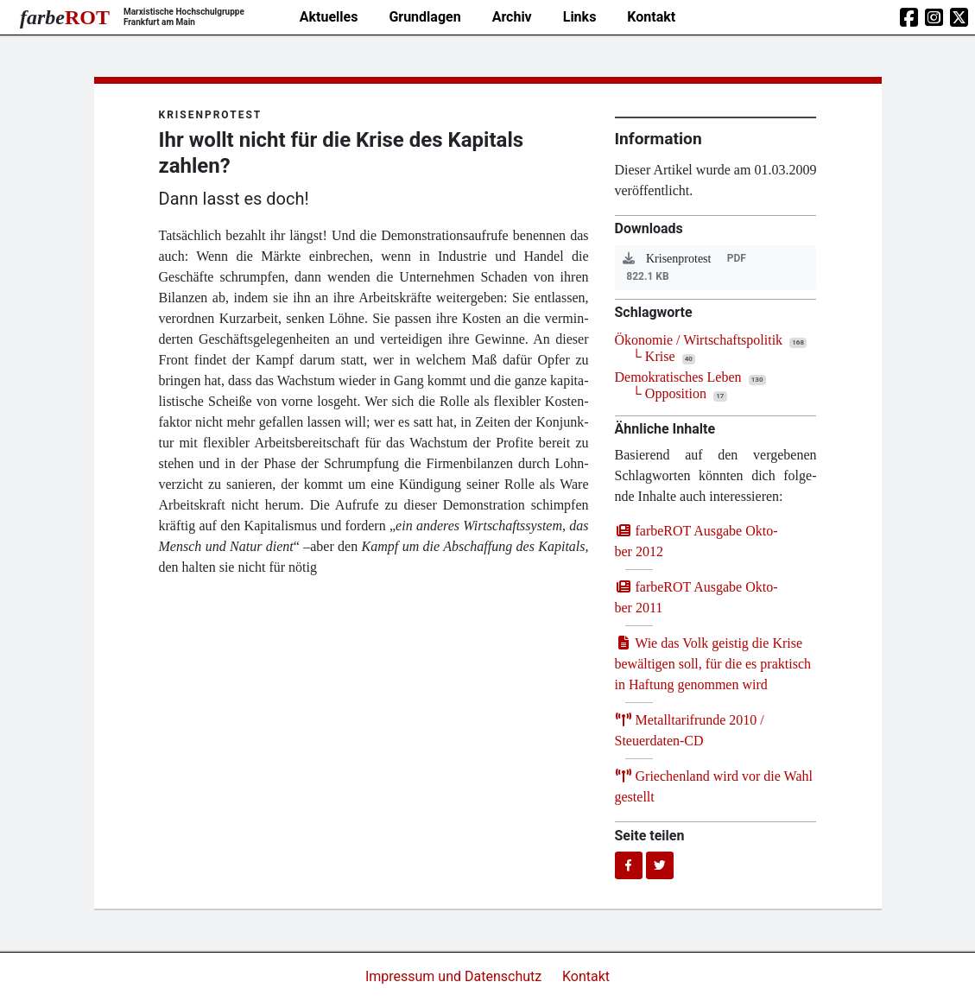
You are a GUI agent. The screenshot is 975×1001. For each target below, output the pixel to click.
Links (580, 17)
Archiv (512, 17)
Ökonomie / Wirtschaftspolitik (699, 340)
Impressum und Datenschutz (455, 976)
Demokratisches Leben (678, 377)
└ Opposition (669, 393)
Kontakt (651, 17)
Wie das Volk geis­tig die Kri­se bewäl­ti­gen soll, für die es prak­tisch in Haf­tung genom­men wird (713, 664)
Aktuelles (329, 17)
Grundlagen (424, 17)
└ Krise (653, 356)
